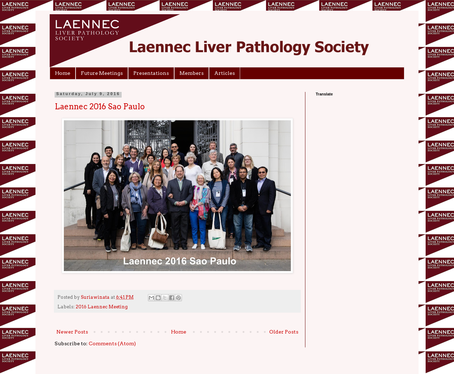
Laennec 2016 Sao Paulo (100, 106)
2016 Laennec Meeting (102, 306)
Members (191, 73)
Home (62, 73)
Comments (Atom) (112, 343)
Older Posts (283, 332)
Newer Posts (72, 332)
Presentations (151, 73)
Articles (224, 73)
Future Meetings (102, 73)
